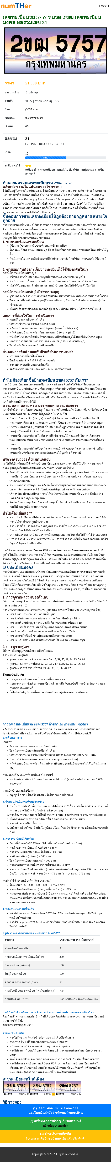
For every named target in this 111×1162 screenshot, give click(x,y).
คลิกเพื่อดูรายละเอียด (55, 1125)
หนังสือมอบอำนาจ (20, 763)
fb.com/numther (34, 117)
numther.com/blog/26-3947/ (18, 1024)
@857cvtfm (31, 109)
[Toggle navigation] (104, 5)
